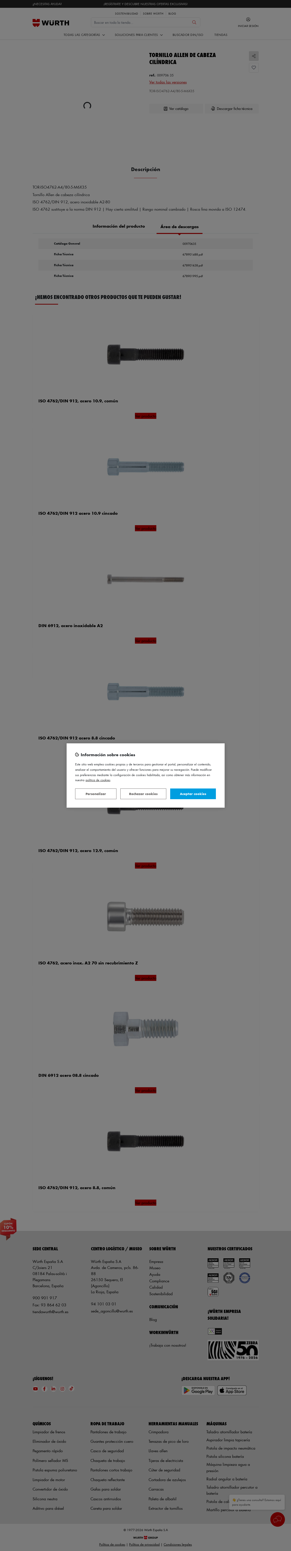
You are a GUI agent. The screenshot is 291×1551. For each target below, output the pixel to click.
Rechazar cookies (143, 794)
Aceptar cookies (193, 794)
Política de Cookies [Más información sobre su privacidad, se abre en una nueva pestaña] (98, 780)
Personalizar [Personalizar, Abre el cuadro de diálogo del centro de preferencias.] (96, 794)
